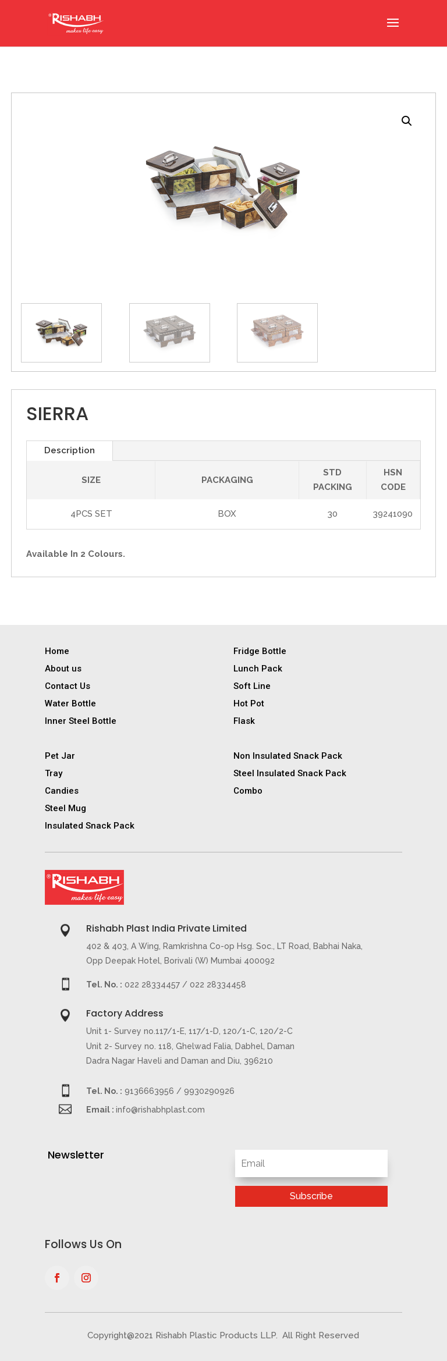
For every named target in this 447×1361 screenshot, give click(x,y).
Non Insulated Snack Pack (287, 756)
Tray (53, 773)
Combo (247, 791)
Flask (244, 721)
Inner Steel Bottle (80, 721)
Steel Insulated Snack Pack (289, 773)
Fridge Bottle (259, 651)
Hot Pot (248, 703)
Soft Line (252, 686)
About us (63, 668)
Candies (62, 791)
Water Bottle (70, 703)
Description (69, 450)
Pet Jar (60, 756)
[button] (406, 121)
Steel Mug (65, 808)
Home (57, 651)
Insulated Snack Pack (89, 825)
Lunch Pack (257, 668)
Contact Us (67, 686)
